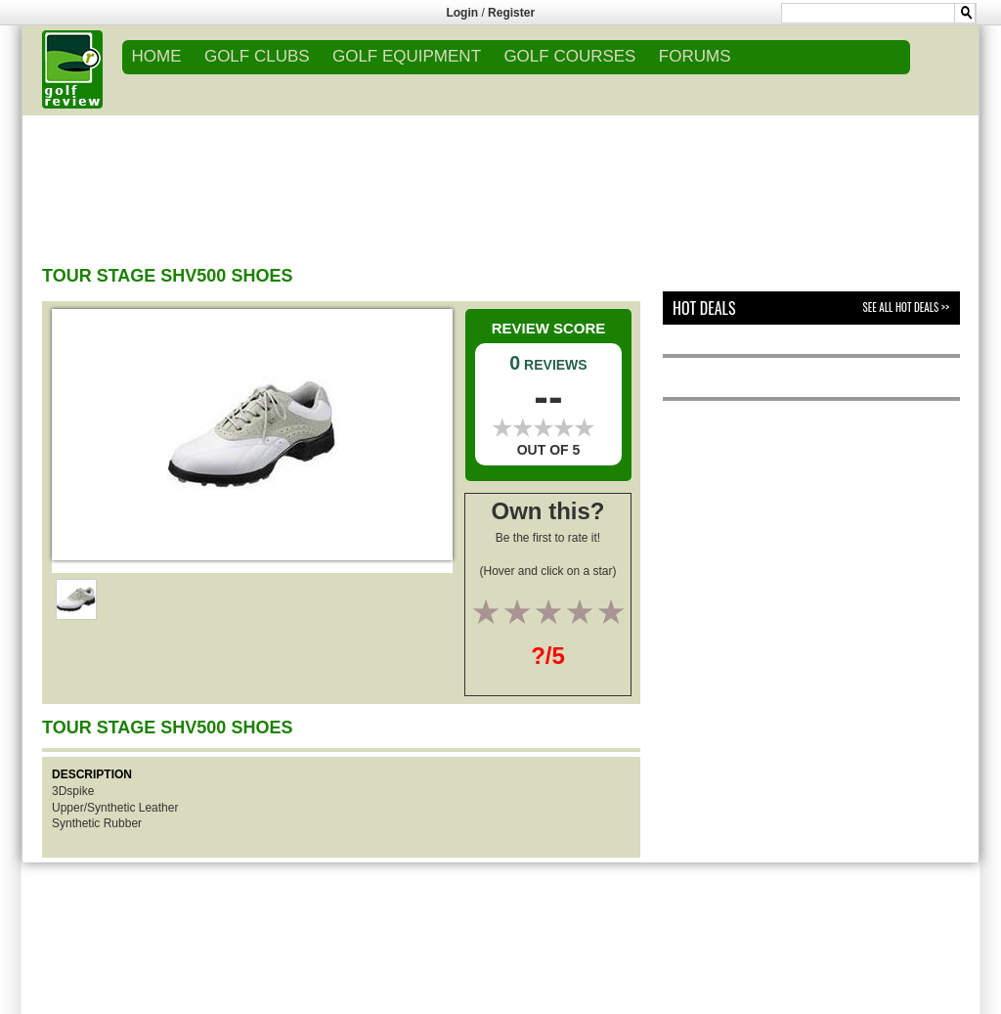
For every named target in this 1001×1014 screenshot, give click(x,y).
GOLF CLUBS (257, 56)
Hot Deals (704, 308)
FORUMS (695, 56)
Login (462, 13)
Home (157, 56)
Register (511, 13)
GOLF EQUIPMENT (406, 56)
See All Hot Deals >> (906, 307)
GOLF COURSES (569, 56)
